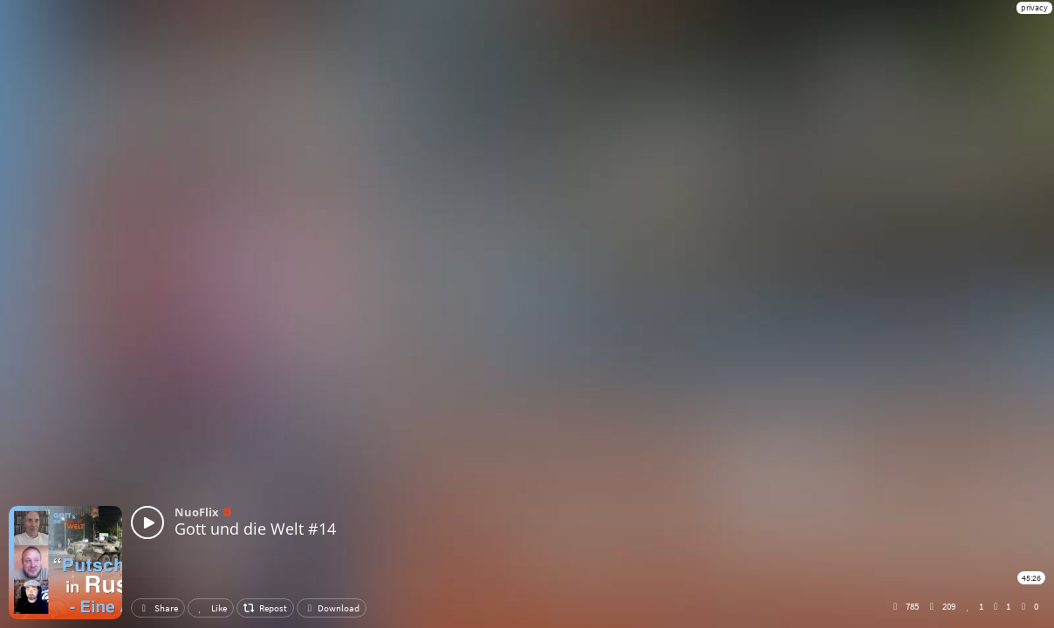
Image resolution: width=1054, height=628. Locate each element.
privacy (1034, 7)
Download (331, 608)
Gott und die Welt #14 (255, 528)
